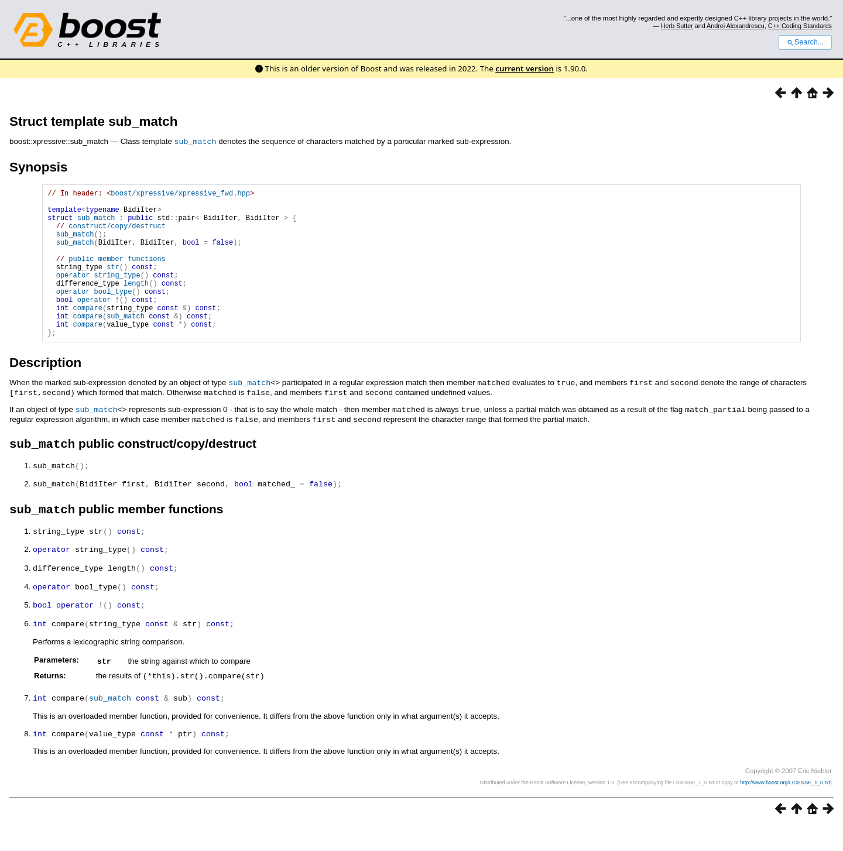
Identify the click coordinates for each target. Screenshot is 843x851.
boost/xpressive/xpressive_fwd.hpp (180, 194)
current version (524, 68)
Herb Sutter (677, 25)
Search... (805, 42)
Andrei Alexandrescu (736, 25)
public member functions (117, 274)
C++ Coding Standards (800, 25)
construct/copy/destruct (117, 234)
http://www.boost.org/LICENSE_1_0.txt (785, 808)
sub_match (195, 141)
